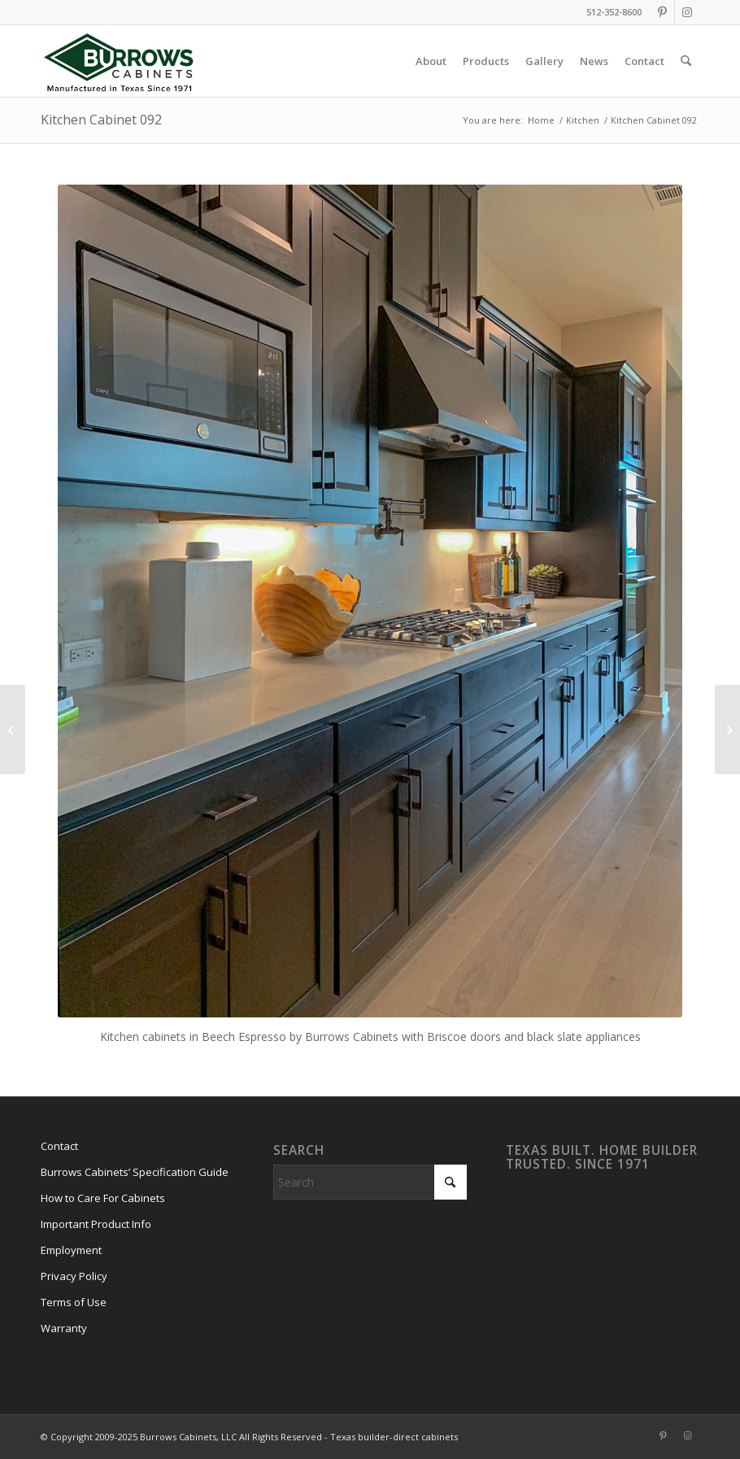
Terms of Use (74, 1302)
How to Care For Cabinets (103, 1198)
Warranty (64, 1328)
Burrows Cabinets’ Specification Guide (135, 1172)
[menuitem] (431, 61)
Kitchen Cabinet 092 (101, 119)
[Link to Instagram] (687, 12)
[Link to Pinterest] (662, 12)
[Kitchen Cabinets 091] (727, 729)
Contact (59, 1146)
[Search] (686, 61)
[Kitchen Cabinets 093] (12, 729)
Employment (71, 1250)
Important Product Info (96, 1224)
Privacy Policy (74, 1276)
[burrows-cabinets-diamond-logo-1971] (119, 61)
